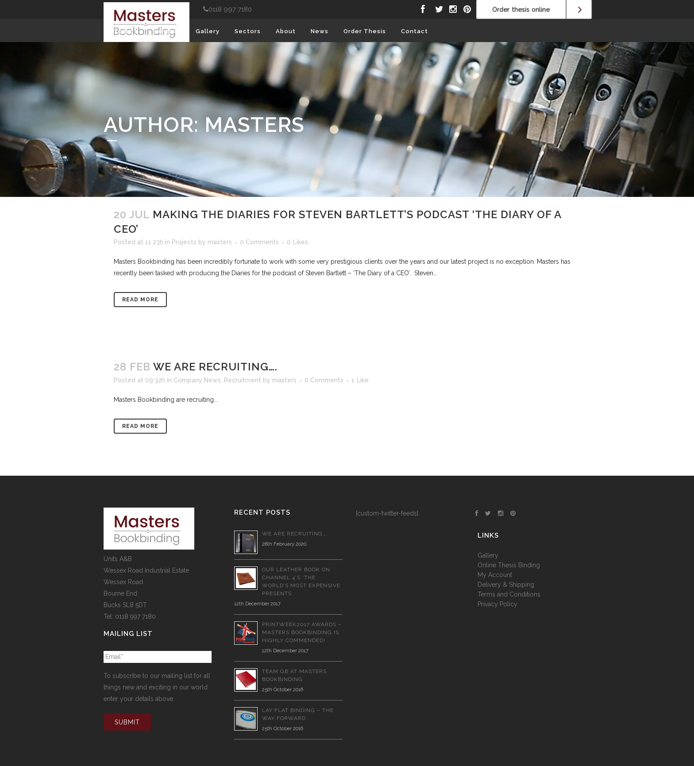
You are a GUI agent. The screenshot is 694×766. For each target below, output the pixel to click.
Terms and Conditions (509, 594)
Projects (184, 242)
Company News (197, 380)
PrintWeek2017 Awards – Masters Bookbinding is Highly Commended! (302, 632)
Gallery (488, 555)
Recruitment (242, 380)
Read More (140, 299)
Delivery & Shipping (506, 584)
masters (220, 242)
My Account (495, 574)
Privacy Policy (497, 604)
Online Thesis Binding (509, 565)
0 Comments (259, 242)
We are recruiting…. (215, 366)
